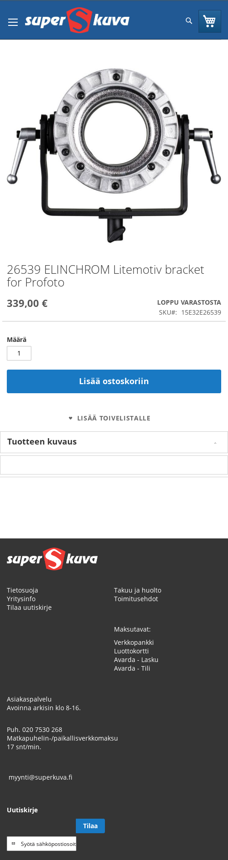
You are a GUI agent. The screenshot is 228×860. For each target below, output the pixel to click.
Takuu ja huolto (137, 590)
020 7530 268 (42, 729)
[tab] (114, 442)
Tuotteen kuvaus (42, 441)
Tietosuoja (22, 590)
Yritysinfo (21, 598)
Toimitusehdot (136, 598)
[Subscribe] (90, 826)
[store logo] (77, 20)
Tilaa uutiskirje (29, 607)
